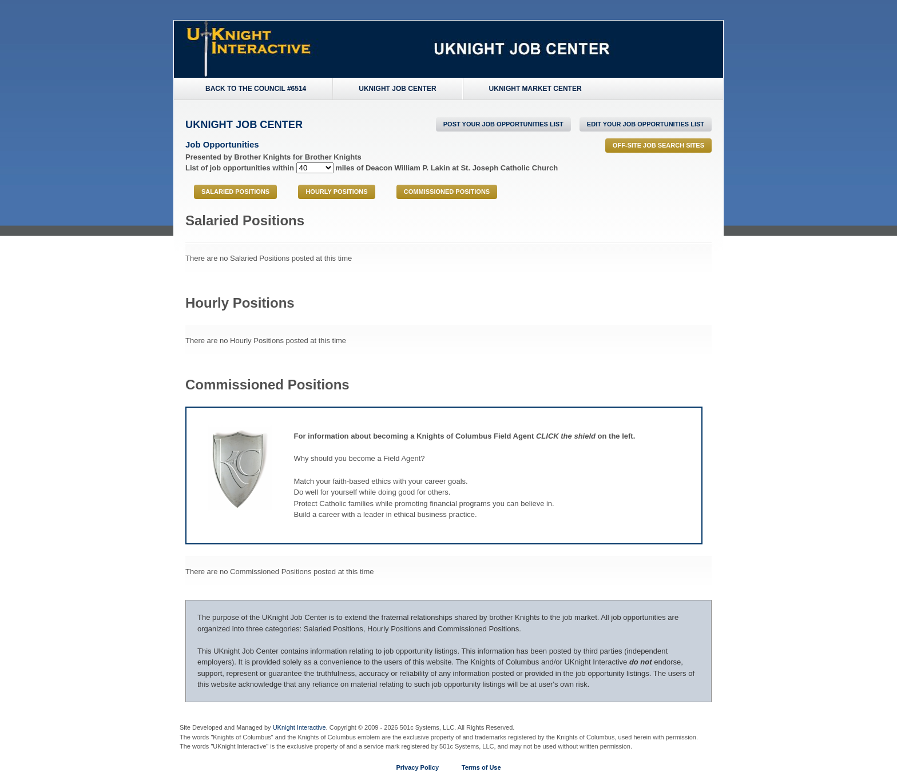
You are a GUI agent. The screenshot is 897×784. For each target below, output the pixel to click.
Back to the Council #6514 (255, 89)
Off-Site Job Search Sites (658, 145)
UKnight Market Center (535, 89)
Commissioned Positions (447, 191)
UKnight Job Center (397, 89)
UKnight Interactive (299, 727)
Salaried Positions (235, 191)
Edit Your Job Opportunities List (645, 124)
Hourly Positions (336, 191)
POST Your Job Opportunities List (503, 124)
